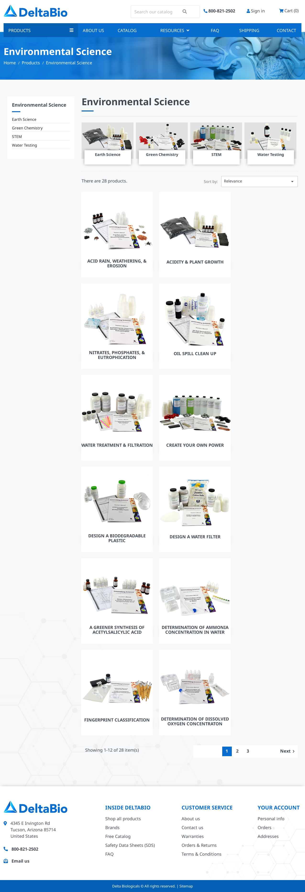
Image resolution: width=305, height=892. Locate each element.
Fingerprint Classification (117, 720)
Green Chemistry (27, 128)
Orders (265, 827)
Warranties (193, 836)
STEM (17, 136)
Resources (174, 30)
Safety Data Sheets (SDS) (130, 845)
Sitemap (186, 886)
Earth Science (24, 119)
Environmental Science (39, 105)
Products (40, 30)
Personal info (271, 818)
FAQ (215, 30)
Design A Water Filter (195, 537)
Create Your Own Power (195, 445)
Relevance (259, 181)
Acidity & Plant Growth (195, 262)
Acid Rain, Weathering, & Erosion (117, 263)
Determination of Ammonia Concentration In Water (195, 629)
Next (288, 751)
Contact (286, 30)
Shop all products (123, 818)
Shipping (249, 30)
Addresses (268, 836)
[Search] (165, 12)
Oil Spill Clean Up (195, 353)
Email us (20, 861)
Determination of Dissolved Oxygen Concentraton (195, 721)
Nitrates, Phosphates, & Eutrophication (117, 355)
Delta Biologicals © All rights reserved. (144, 886)
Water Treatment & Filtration (117, 445)
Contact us (192, 827)
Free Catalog (118, 836)
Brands (112, 827)
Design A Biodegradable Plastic (117, 538)
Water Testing (24, 145)
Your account (279, 807)
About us (93, 30)
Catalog (127, 30)
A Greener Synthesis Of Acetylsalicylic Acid (116, 629)
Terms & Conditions (202, 854)
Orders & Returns (199, 845)
